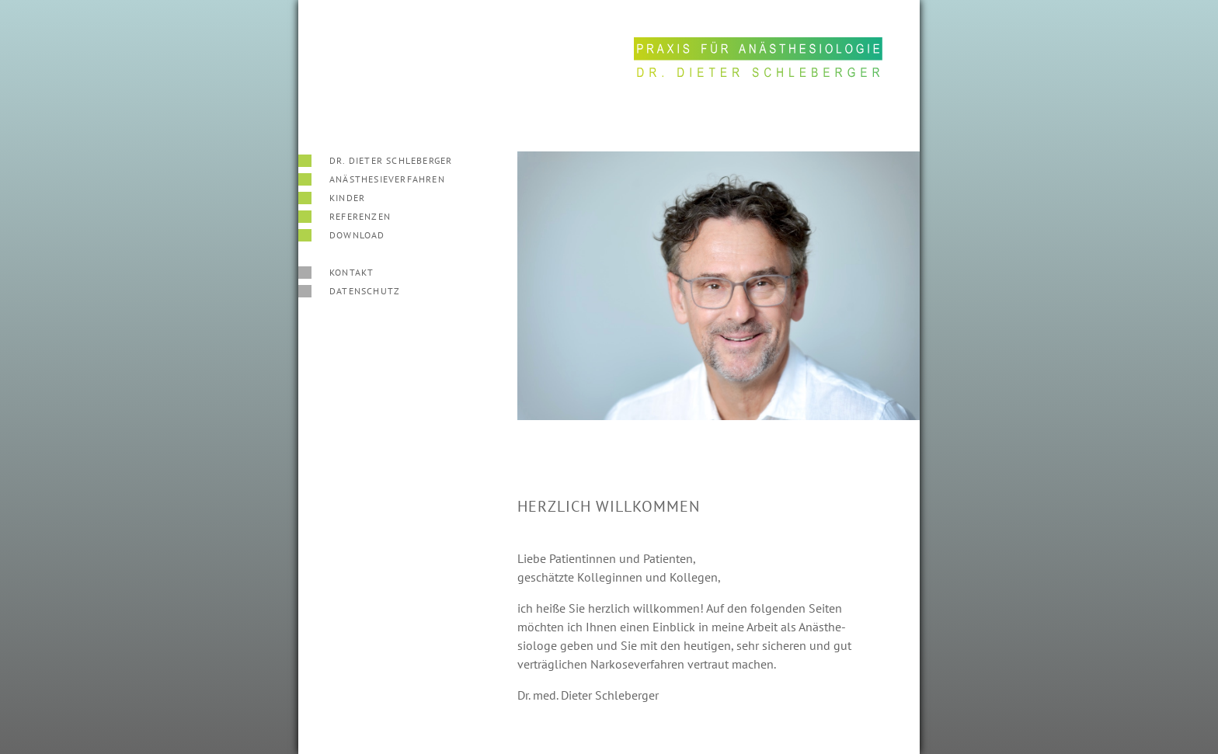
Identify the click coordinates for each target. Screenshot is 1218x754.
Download (357, 235)
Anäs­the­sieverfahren (387, 179)
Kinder (347, 197)
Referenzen (360, 216)
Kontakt (351, 272)
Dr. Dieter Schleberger (390, 160)
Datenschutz (364, 291)
